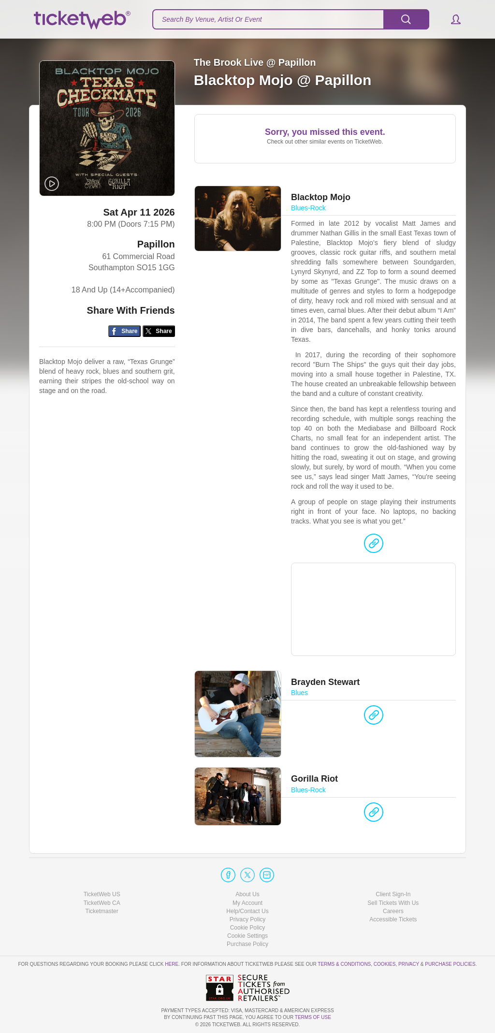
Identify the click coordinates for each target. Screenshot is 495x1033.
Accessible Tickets (393, 919)
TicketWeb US (102, 894)
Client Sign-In (393, 894)
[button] (451, 19)
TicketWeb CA (102, 903)
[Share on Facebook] (124, 332)
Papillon (156, 244)
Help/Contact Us (247, 911)
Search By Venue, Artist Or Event (212, 19)
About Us (247, 894)
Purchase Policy (247, 944)
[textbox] (290, 19)
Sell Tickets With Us (393, 903)
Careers (393, 911)
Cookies (385, 964)
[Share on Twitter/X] (159, 332)
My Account (247, 903)
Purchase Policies (450, 964)
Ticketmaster (102, 911)
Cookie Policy (247, 927)
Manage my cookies (248, 935)
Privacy (408, 964)
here (171, 964)
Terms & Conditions (344, 964)
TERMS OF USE (313, 1017)
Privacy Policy (248, 919)
